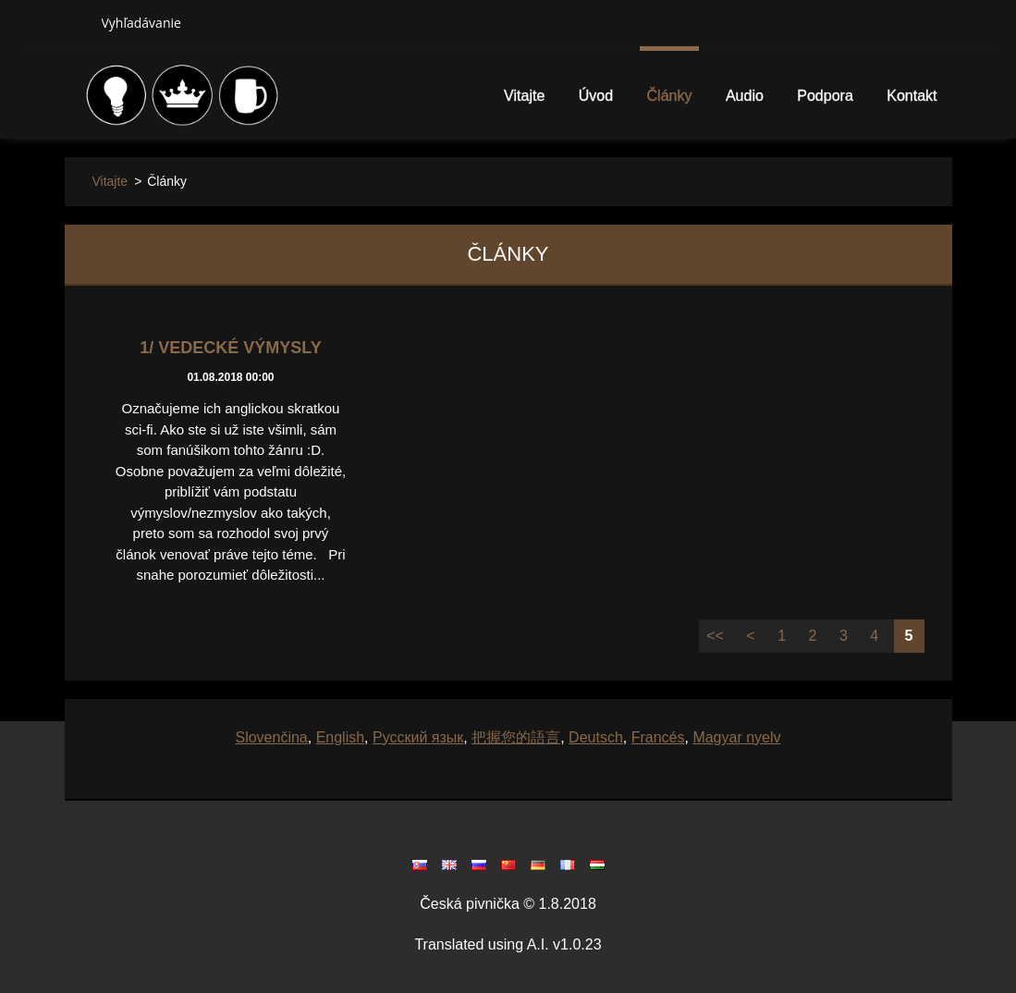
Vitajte (524, 96)
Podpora (825, 96)
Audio (745, 96)
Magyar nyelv (736, 737)
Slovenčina (271, 737)
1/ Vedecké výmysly (230, 347)
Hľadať (76, 22)
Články (669, 96)
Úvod (596, 96)
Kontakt (911, 96)
